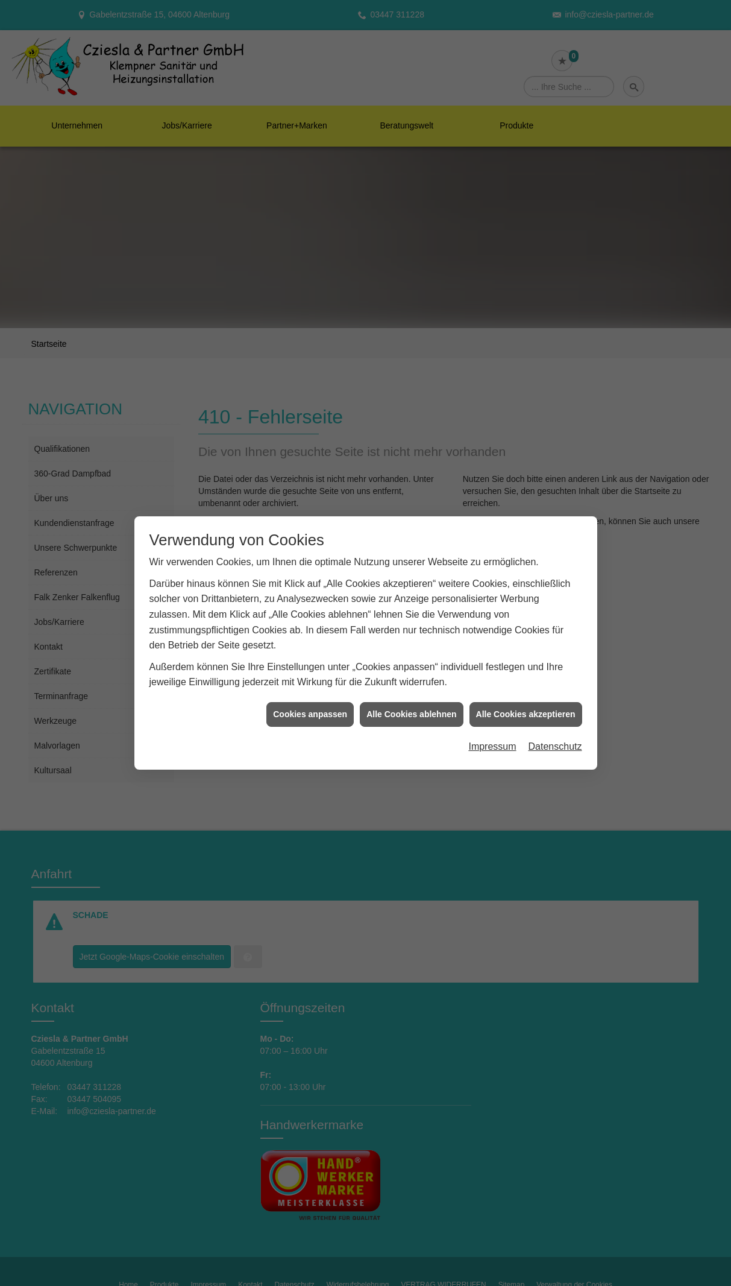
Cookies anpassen (310, 714)
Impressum (492, 746)
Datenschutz (555, 746)
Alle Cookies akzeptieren (526, 714)
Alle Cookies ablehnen (411, 714)
